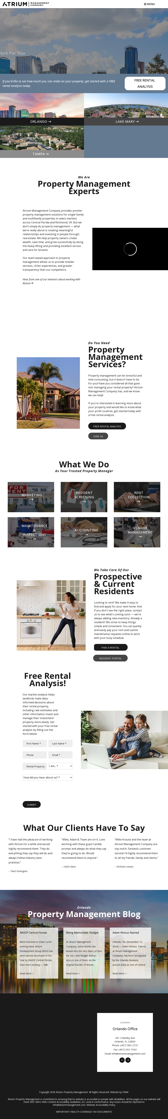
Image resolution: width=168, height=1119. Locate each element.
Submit (31, 804)
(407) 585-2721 (129, 1045)
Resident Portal (110, 658)
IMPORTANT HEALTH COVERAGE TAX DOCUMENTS (84, 1111)
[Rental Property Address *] (35, 766)
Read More (26, 973)
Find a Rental (110, 647)
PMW (125, 1092)
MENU (149, 4)
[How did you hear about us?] (48, 777)
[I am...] (60, 766)
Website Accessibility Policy (101, 1104)
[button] (122, 1060)
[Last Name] (60, 743)
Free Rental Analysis (145, 83)
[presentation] (48, 791)
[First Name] (35, 743)
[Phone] (35, 754)
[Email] (60, 754)
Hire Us (98, 436)
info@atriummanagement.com (129, 1053)
